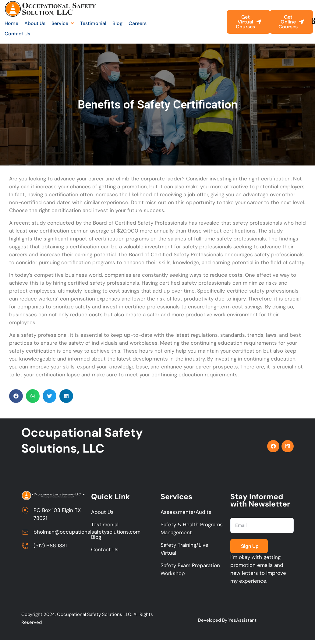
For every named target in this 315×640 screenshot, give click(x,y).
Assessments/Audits (186, 512)
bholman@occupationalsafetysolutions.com (87, 531)
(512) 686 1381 (50, 545)
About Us (102, 512)
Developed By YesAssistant (227, 620)
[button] (16, 396)
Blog (96, 537)
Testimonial (105, 524)
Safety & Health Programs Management (192, 528)
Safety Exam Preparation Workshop (190, 569)
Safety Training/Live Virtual (184, 549)
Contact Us (105, 549)
